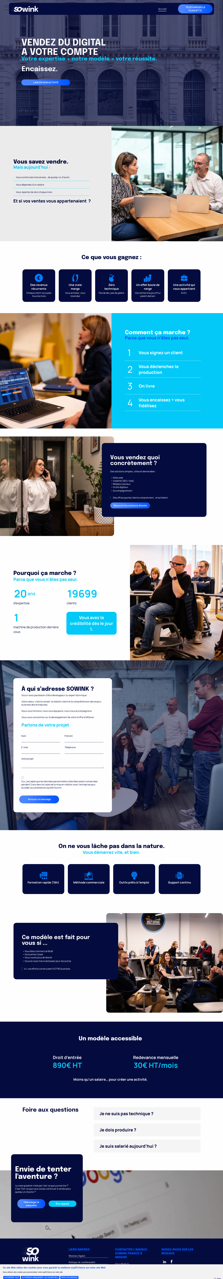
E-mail (24, 747)
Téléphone (70, 747)
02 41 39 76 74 (122, 1264)
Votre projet (27, 758)
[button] (147, 1113)
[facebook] (171, 1262)
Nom (23, 735)
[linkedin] (164, 1262)
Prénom (69, 735)
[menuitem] (162, 8)
